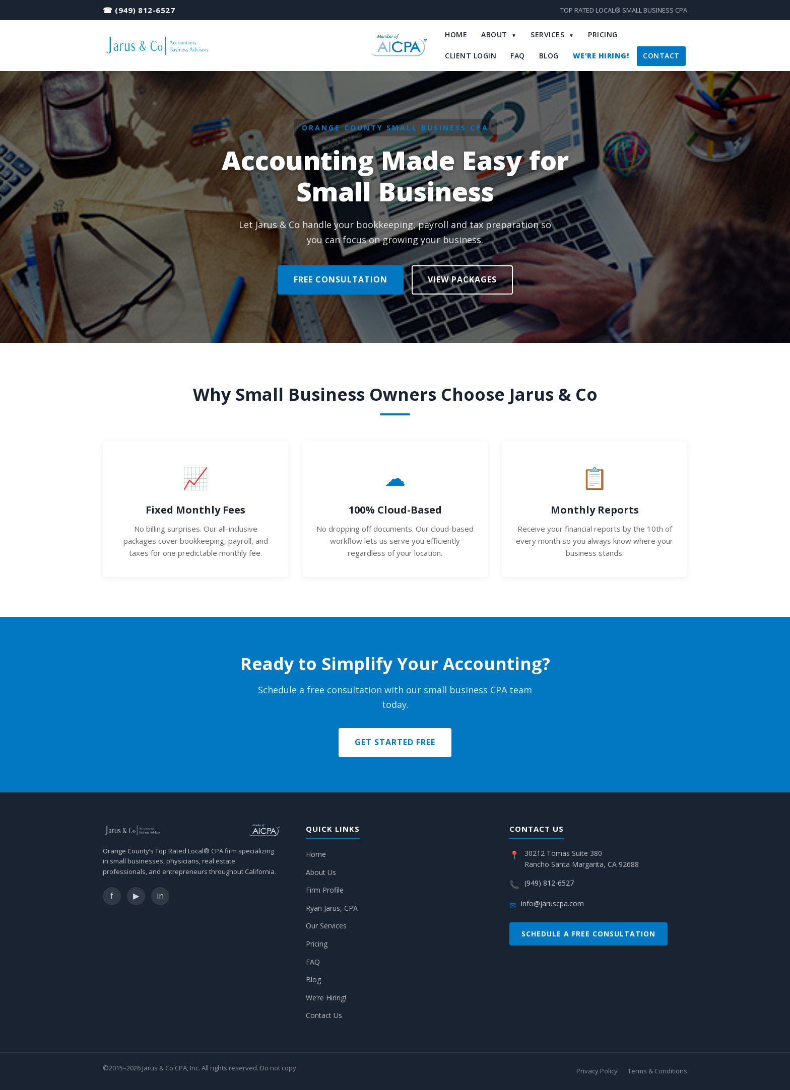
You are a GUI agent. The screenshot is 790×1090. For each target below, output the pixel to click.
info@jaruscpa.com (552, 903)
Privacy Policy (597, 1070)
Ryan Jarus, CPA (332, 908)
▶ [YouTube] (136, 895)
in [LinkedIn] (160, 895)
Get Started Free (395, 742)
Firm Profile (325, 890)
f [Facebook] (111, 895)
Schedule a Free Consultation (588, 933)
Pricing (603, 34)
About (498, 34)
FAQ (517, 55)
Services (552, 34)
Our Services (326, 925)
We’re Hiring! (601, 55)
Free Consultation (340, 279)
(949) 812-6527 (145, 10)
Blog (549, 55)
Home (456, 34)
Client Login (470, 55)
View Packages (462, 279)
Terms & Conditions (657, 1070)
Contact (661, 55)
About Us (321, 872)
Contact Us (324, 1015)
